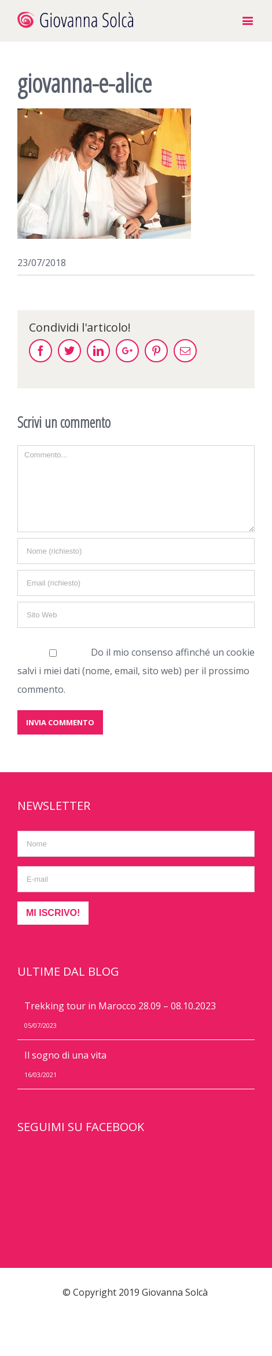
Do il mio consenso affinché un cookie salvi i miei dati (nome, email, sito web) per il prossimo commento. (136, 671)
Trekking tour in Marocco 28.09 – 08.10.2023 (120, 1005)
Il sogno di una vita (65, 1055)
